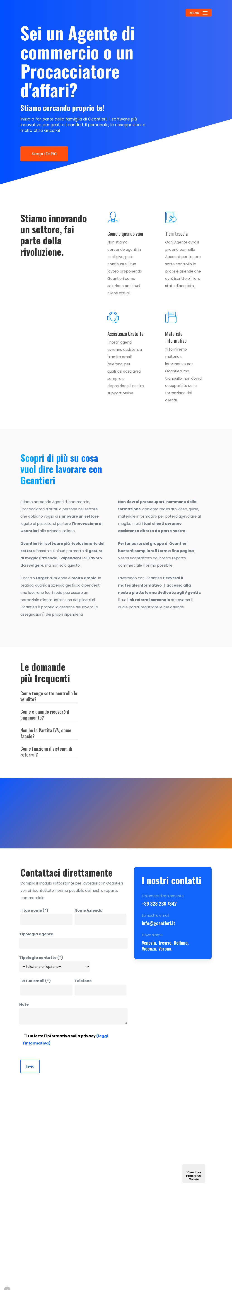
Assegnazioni (109, 1199)
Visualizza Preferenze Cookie (193, 1173)
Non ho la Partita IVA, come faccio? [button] (45, 733)
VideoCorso (151, 1165)
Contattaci (109, 1157)
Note (73, 1014)
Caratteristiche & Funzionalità (109, 1216)
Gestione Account (150, 1187)
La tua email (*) (46, 986)
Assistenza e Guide (151, 1152)
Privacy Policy (148, 1219)
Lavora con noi (107, 1236)
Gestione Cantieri (109, 1170)
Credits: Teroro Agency (43, 1283)
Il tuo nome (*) (46, 916)
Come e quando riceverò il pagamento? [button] (44, 714)
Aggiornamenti (151, 1174)
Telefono (100, 986)
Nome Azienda (100, 916)
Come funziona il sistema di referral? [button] (46, 751)
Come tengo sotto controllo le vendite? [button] (48, 696)
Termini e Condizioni (151, 1203)
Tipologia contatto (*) (54, 963)
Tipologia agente (73, 940)
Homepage (109, 1148)
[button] (199, 12)
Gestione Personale (109, 1187)
